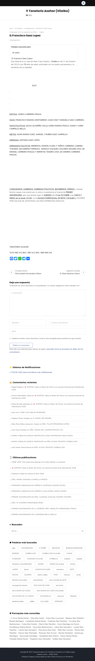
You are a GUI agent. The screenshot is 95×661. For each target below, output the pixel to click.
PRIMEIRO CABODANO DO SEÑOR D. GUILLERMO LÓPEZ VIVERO (39, 491)
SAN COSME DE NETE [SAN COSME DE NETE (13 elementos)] (57, 580)
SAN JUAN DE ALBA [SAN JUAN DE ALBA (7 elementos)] (42, 585)
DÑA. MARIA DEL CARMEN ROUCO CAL (46, 430)
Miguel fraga (16, 387)
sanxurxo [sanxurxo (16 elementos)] (60, 596)
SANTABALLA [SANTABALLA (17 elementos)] (45, 596)
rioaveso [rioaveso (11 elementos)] (67, 575)
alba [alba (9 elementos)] (13, 548)
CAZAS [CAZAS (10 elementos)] (69, 553)
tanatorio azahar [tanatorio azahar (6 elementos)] (18, 601)
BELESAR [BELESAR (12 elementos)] (56, 548)
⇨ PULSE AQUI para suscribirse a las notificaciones (30, 372)
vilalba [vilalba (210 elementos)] (32, 601)
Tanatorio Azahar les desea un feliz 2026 (28, 474)
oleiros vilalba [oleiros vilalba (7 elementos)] (42, 575)
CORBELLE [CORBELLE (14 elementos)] (53, 559)
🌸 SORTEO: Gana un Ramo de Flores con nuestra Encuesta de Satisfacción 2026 (44, 468)
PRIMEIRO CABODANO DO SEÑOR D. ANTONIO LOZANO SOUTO (38, 485)
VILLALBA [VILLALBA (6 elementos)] (44, 601)
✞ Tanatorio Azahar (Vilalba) (47, 11)
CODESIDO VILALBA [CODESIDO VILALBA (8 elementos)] (35, 559)
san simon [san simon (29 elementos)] (59, 585)
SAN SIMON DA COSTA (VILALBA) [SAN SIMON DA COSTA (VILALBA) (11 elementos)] (50, 591)
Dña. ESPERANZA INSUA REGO (60, 436)
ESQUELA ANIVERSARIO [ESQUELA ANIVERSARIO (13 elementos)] (22, 564)
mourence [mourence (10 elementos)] (60, 569)
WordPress (69, 657)
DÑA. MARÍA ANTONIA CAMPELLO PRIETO (30, 479)
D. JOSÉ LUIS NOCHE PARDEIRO (31, 412)
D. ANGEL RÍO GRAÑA (42, 418)
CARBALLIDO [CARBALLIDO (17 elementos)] (30, 553)
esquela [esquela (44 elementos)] (79, 559)
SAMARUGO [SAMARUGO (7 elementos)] (38, 580)
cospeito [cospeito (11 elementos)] (67, 559)
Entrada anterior (25, 272)
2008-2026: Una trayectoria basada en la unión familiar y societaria (38, 462)
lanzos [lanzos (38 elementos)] (26, 569)
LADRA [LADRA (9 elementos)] (15, 569)
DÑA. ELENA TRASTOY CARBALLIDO (62, 441)
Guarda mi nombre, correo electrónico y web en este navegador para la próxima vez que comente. (46, 338)
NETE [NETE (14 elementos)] (72, 569)
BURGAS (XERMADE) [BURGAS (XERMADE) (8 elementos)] (74, 548)
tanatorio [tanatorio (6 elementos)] (73, 596)
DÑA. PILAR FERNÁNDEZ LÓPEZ (55, 424)
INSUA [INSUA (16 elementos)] (72, 564)
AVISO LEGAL (53, 654)
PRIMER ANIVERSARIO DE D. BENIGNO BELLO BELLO (34, 514)
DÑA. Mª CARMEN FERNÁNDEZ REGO (27, 503)
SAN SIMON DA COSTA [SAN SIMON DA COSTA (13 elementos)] (21, 591)
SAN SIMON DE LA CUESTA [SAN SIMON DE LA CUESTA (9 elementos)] (23, 596)
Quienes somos (42, 654)
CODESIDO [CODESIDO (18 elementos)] (16, 559)
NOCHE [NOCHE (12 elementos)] (15, 575)
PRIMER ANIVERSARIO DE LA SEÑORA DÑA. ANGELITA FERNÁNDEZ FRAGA (44, 508)
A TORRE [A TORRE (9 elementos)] (42, 548)
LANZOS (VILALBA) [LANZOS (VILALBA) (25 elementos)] (42, 569)
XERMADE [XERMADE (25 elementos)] (59, 601)
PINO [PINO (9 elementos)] (56, 575)
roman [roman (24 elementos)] (78, 575)
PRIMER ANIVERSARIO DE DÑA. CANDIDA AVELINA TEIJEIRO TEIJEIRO (41, 497)
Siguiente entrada (73, 272)
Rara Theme (52, 657)
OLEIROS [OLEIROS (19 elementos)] (27, 575)
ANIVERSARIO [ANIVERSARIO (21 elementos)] (27, 548)
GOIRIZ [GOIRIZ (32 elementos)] (41, 564)
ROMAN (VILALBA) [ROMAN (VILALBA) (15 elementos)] (19, 580)
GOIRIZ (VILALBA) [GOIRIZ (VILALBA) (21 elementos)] (57, 564)
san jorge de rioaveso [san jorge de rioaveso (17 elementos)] (20, 585)
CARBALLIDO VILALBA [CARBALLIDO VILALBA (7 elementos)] (51, 553)
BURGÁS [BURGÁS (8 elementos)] (15, 553)
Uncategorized (14, 40)
